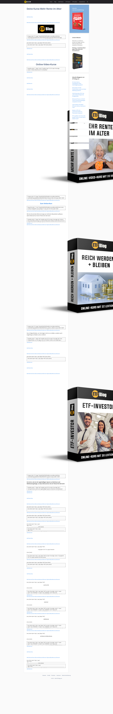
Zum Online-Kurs (46, 203)
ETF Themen (68, 1)
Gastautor (44, 675)
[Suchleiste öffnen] (87, 2)
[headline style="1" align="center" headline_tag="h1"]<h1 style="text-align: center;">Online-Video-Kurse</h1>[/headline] (46, 69)
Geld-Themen (60, 1)
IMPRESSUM (46, 619)
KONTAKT (46, 602)
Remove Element (56, 22)
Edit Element (29, 22)
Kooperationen (82, 1)
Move (51, 22)
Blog (55, 1)
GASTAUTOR (46, 585)
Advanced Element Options (44, 22)
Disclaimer (53, 675)
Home (51, 1)
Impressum (58, 675)
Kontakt (48, 675)
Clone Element (35, 22)
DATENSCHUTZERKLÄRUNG (46, 636)
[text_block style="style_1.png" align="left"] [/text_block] (46, 46)
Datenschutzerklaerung (66, 675)
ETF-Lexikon (74, 1)
